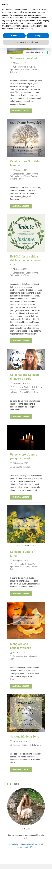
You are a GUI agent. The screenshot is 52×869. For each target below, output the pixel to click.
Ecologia (16, 745)
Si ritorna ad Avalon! (23, 58)
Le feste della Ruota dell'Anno (25, 174)
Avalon (16, 67)
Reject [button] (14, 35)
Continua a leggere (21, 111)
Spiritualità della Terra (19, 69)
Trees (21, 179)
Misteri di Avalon (27, 67)
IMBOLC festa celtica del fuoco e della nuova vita (25, 260)
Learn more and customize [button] (26, 42)
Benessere (17, 387)
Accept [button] (38, 35)
